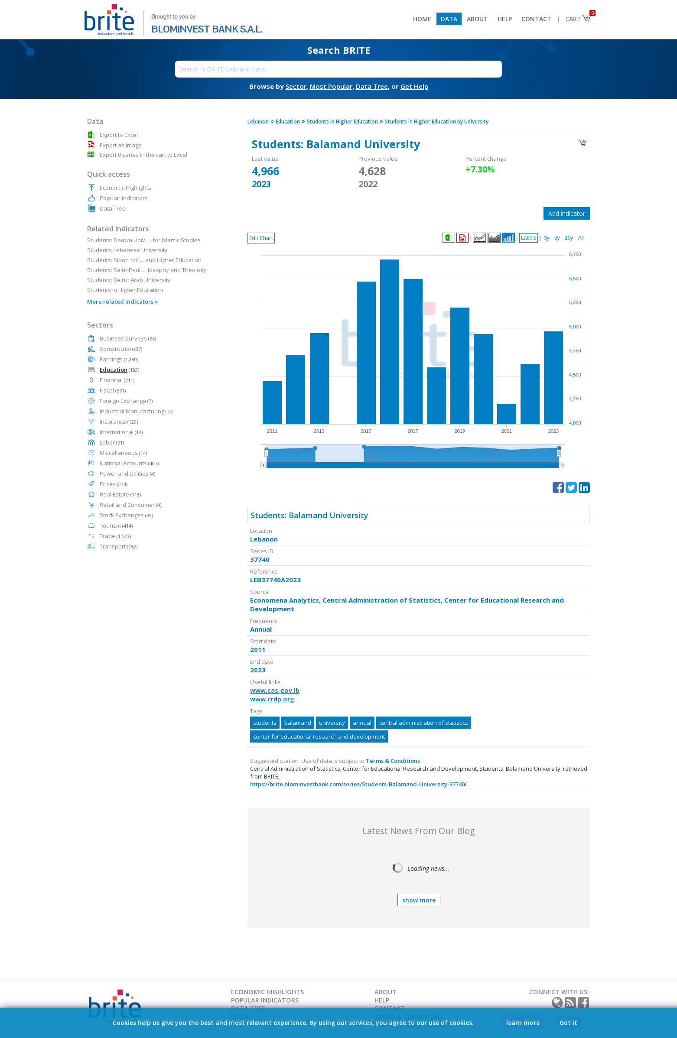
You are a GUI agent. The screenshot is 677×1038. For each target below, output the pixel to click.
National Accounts (129, 463)
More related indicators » (122, 301)
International (121, 432)
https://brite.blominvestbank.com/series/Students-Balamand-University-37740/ (358, 784)
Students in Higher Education (125, 290)
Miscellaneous (123, 453)
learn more (523, 1023)
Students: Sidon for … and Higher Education (144, 260)
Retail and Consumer (130, 505)
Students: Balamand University (309, 515)
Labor (112, 442)
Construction (121, 349)
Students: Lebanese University (127, 250)
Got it (568, 1023)
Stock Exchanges (126, 515)
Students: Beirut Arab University (129, 280)
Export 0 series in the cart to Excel (143, 155)
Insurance (119, 421)
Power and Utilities (127, 473)
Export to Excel (119, 135)
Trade (115, 536)
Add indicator (566, 213)
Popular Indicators (124, 198)
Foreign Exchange (126, 401)
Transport (118, 546)
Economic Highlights (125, 187)
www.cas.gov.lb (274, 690)
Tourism (116, 525)
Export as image (121, 145)
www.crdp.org (272, 698)
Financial (117, 380)
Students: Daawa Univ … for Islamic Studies (144, 240)
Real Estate (120, 494)
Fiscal (113, 390)
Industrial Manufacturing (136, 411)
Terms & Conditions (393, 761)
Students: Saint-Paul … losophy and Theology (146, 270)
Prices (113, 484)
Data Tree (113, 208)
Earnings (119, 359)
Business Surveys (128, 338)
